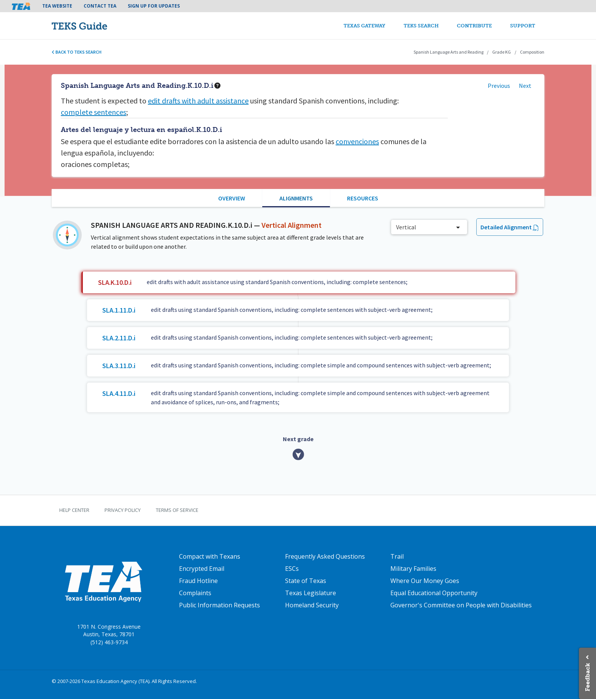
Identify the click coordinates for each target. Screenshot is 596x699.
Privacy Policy (123, 510)
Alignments (296, 198)
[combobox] (429, 227)
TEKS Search (421, 26)
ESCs (292, 568)
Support (522, 26)
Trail (397, 556)
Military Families (413, 568)
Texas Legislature (310, 593)
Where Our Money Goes (424, 581)
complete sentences (93, 112)
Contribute (474, 26)
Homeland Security (312, 605)
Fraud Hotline (198, 581)
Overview (231, 198)
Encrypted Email (201, 568)
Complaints (195, 593)
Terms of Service (177, 510)
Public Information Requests (219, 605)
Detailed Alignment (506, 227)
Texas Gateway (364, 26)
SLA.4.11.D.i (118, 393)
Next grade (298, 439)
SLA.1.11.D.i (118, 310)
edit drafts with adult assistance (198, 100)
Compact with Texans (209, 556)
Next (525, 85)
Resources (362, 198)
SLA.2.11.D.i (118, 338)
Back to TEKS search (76, 52)
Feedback (587, 677)
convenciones (357, 141)
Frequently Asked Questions (325, 556)
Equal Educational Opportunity (433, 593)
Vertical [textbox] (406, 227)
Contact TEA (100, 6)
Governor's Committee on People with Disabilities (461, 605)
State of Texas (305, 581)
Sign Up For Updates (154, 6)
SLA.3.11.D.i (118, 365)
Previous (499, 85)
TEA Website (57, 6)
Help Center (74, 510)
